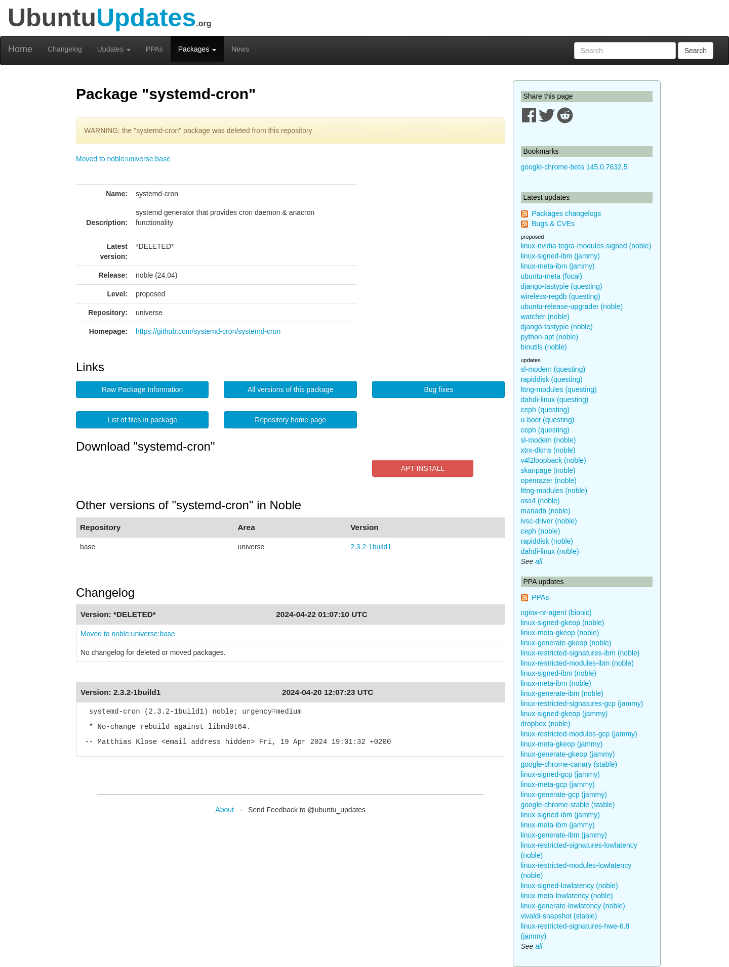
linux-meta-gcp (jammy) (558, 784)
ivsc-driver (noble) (549, 521)
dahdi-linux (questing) (555, 399)
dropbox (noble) (546, 724)
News (240, 49)
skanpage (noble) (548, 470)
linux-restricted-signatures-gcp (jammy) (582, 703)
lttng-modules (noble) (554, 491)
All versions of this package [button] (291, 389)
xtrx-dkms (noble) (548, 450)
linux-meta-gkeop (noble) (560, 633)
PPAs (154, 49)
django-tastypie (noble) (557, 327)
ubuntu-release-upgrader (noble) (572, 306)
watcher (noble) (545, 317)
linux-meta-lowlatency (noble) (567, 896)
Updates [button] (114, 49)
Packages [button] (197, 49)
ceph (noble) (540, 531)
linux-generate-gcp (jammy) (564, 794)
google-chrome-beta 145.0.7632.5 (574, 167)
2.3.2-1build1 (370, 547)
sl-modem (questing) (553, 369)
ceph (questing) (545, 410)
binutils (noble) (544, 347)
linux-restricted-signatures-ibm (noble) (580, 653)
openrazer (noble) (549, 480)
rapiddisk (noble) (547, 541)
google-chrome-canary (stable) (569, 764)
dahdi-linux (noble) (550, 551)
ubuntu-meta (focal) (551, 276)
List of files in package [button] (142, 420)
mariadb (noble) (546, 511)
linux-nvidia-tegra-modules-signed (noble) (586, 246)
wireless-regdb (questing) (560, 296)
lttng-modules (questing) (559, 389)
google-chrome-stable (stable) (568, 805)
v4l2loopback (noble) (553, 460)
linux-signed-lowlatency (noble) (569, 886)
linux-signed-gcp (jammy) (560, 774)
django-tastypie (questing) (561, 286)
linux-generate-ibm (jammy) (564, 835)
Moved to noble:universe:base (123, 159)
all (538, 561)
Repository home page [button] (290, 420)
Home (20, 49)
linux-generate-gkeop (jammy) (568, 754)
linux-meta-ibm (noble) (556, 683)
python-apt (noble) (550, 337)
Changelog (65, 49)
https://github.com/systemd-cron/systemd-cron (208, 331)
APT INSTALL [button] (423, 468)
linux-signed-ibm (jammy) (560, 256)
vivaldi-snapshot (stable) (559, 916)
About (224, 810)
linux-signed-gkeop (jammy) (564, 714)
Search (695, 51)
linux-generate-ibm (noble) (562, 693)
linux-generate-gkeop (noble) (566, 643)
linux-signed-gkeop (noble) (562, 623)
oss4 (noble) (540, 501)
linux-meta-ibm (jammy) (558, 266)
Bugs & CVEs (553, 223)
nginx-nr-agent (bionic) (556, 612)
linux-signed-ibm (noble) (558, 673)
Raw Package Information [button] (142, 389)
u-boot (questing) (548, 420)
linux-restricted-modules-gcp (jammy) (579, 734)
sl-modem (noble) (548, 440)
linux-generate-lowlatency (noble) (573, 906)
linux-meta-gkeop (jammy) (562, 744)
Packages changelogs (566, 213)
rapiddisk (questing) (552, 379)
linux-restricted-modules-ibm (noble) (577, 663)
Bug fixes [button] (438, 389)
